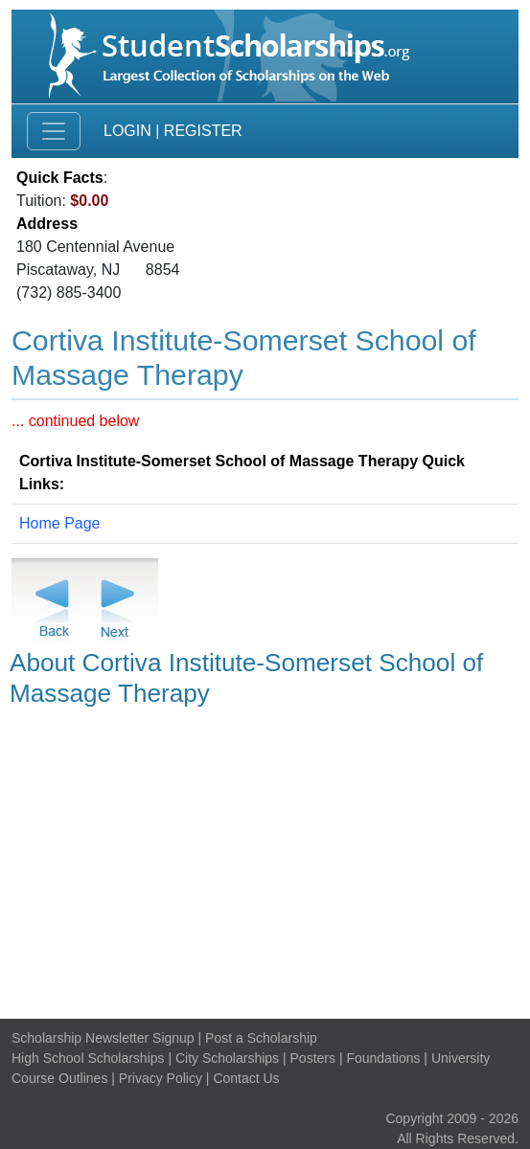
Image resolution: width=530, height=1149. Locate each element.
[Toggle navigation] (54, 131)
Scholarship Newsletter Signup (103, 1038)
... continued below (75, 421)
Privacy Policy (160, 1078)
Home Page (60, 523)
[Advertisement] (265, 860)
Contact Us (246, 1078)
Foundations (383, 1058)
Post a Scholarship (261, 1038)
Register (203, 131)
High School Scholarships (88, 1058)
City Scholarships (227, 1058)
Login (127, 131)
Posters (312, 1058)
